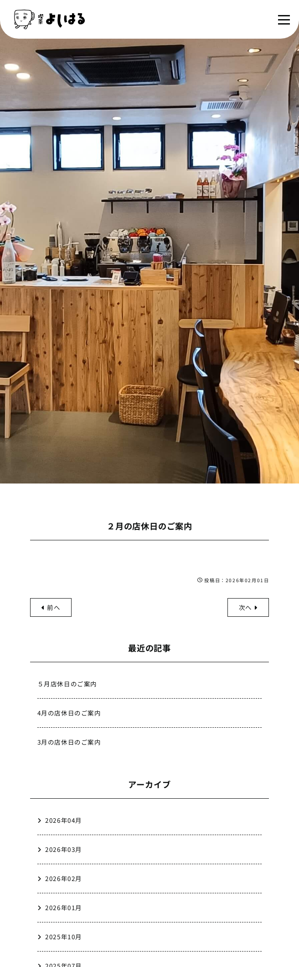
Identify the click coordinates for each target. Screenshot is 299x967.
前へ (51, 607)
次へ (248, 607)
